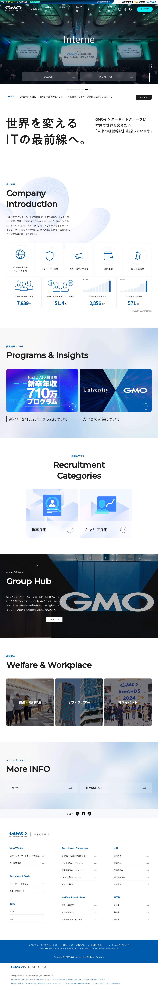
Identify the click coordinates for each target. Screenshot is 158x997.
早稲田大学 (131, 870)
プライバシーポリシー (51, 945)
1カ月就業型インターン (79, 877)
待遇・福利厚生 (79, 905)
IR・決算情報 (26, 863)
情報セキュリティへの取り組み (73, 945)
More (143, 97)
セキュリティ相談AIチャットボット (94, 979)
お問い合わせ (72, 948)
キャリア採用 (79, 884)
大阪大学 (131, 884)
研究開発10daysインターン (79, 870)
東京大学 (131, 856)
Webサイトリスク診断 (74, 979)
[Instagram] (119, 9)
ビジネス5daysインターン (79, 863)
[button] (67, 89)
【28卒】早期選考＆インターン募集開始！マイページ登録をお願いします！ (74, 96)
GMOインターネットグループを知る (26, 856)
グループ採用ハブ (26, 891)
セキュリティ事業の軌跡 (112, 983)
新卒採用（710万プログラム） (79, 856)
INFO (90, 9)
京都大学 (131, 863)
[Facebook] (130, 9)
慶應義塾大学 (131, 877)
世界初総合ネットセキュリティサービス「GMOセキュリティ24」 (30, 979)
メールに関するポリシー (97, 945)
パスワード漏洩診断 (59, 979)
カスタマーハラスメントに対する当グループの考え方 (99, 948)
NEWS (26, 911)
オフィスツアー (79, 912)
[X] (125, 9)
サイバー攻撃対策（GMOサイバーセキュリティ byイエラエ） (44, 983)
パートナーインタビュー (26, 884)
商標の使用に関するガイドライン (52, 948)
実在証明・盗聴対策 (17, 983)
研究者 (131, 919)
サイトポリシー (34, 945)
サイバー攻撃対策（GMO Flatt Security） (78, 983)
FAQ (26, 918)
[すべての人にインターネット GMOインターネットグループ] (139, 2)
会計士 (131, 905)
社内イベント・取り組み (79, 919)
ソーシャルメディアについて (119, 945)
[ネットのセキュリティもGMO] (20, 2)
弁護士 (131, 912)
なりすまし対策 (97, 983)
